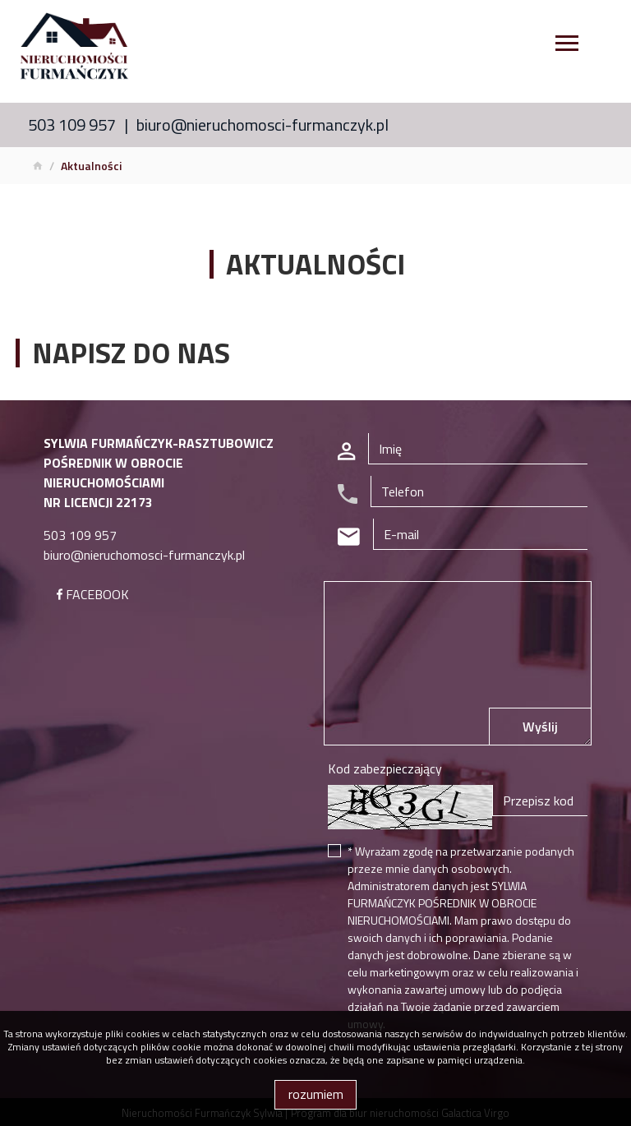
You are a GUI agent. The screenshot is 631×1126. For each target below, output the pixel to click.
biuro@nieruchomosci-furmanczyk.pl (262, 124)
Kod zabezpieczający (385, 768)
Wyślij (540, 726)
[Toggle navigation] (566, 45)
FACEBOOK (93, 594)
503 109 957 (72, 124)
